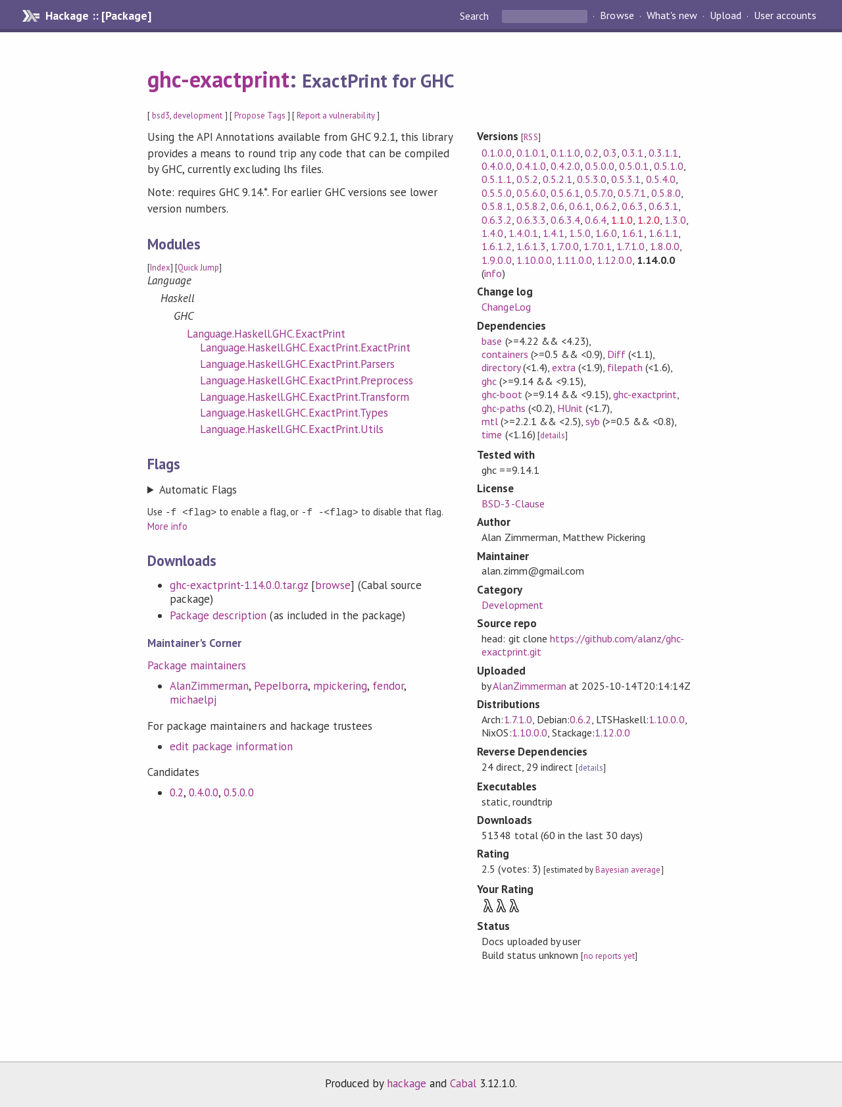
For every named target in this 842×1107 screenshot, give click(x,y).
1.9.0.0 (496, 260)
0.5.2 (527, 179)
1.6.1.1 (663, 233)
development (197, 115)
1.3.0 (675, 219)
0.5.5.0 (496, 192)
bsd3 (161, 115)
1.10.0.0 (534, 260)
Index (160, 267)
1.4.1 (553, 233)
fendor (388, 685)
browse (333, 584)
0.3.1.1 (663, 152)
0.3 (610, 152)
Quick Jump (198, 267)
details (552, 435)
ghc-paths (503, 408)
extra (564, 367)
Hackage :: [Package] (98, 16)
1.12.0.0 (614, 260)
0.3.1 (632, 152)
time (492, 434)
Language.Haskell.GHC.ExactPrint (266, 333)
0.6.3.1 (663, 206)
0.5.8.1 (496, 206)
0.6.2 (606, 206)
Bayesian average (627, 869)
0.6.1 (580, 206)
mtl (490, 421)
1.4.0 (492, 233)
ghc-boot (502, 394)
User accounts (785, 15)
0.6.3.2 (496, 219)
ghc (489, 381)
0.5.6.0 (531, 192)
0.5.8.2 (531, 206)
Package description (218, 614)
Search (475, 15)
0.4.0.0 (203, 792)
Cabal (463, 1083)
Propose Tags (259, 115)
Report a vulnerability (336, 115)
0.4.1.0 (531, 165)
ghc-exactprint (218, 78)
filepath (625, 367)
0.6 (557, 206)
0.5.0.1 (634, 165)
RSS (530, 137)
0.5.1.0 (668, 165)
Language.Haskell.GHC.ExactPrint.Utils (292, 429)
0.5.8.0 (666, 192)
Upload (725, 15)
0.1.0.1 (531, 152)
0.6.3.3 (531, 219)
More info (167, 525)
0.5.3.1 (626, 179)
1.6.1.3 (531, 246)
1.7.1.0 (630, 246)
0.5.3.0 (592, 179)
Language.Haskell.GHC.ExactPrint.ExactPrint (305, 347)
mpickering (340, 685)
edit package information (231, 745)
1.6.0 (606, 233)
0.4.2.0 (565, 165)
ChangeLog (506, 306)
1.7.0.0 (565, 246)
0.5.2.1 (557, 179)
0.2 (177, 792)
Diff (616, 354)
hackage (406, 1083)
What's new (672, 15)
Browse (616, 15)
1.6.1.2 (496, 246)
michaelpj (193, 699)
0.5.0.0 (238, 792)
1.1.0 (622, 219)
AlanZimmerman (209, 685)
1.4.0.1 (523, 233)
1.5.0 (580, 233)
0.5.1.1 (496, 179)
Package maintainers (196, 664)
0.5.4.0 (661, 179)
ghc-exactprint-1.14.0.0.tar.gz (239, 584)
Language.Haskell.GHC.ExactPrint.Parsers (297, 364)
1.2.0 (648, 219)
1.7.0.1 (597, 246)
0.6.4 (596, 219)
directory (501, 367)
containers (505, 354)
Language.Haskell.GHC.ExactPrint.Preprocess (306, 380)
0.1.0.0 (496, 152)
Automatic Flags (198, 489)
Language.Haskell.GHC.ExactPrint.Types (294, 412)
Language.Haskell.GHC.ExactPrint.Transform (304, 397)
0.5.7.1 (632, 192)
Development (512, 604)
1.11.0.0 (574, 260)
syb (592, 421)
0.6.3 (632, 206)
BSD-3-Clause (513, 503)
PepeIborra (280, 685)
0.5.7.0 (599, 192)
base (492, 341)
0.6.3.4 (565, 219)
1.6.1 (632, 233)
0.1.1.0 (565, 152)
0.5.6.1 (565, 192)
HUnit (570, 408)
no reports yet (609, 956)
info (493, 273)
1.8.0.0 (665, 246)
